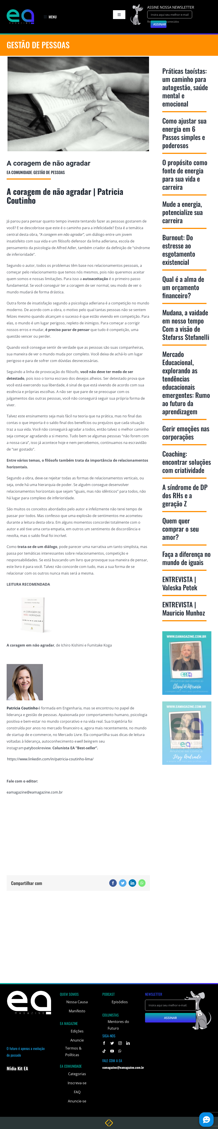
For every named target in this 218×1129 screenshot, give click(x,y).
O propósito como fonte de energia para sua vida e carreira (184, 174)
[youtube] (112, 1051)
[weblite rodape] (109, 1120)
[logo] (20, 11)
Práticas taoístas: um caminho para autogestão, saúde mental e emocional (185, 87)
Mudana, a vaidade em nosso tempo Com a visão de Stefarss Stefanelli (185, 324)
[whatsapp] (119, 1051)
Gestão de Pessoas (49, 172)
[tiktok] (104, 1051)
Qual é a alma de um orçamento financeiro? (183, 287)
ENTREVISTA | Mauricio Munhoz (183, 608)
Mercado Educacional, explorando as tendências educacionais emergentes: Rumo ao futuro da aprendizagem (186, 382)
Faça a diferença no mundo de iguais (186, 558)
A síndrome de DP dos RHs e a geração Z (185, 495)
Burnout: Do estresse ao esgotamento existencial (178, 249)
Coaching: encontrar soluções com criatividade (186, 462)
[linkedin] (128, 1043)
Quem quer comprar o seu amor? (180, 528)
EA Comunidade (19, 172)
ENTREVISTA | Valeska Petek (179, 583)
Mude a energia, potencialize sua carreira (182, 212)
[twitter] (112, 1043)
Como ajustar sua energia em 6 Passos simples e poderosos (184, 133)
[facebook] (104, 1043)
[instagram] (120, 1043)
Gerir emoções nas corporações (185, 432)
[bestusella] (78, 104)
